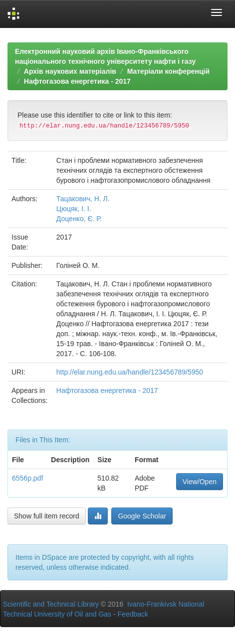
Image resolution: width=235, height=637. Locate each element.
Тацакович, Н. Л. (83, 199)
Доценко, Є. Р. (79, 219)
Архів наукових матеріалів (70, 71)
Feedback (133, 614)
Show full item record (46, 516)
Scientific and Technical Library (51, 604)
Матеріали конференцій (168, 71)
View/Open (200, 482)
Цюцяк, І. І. (73, 209)
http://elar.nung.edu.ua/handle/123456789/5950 (129, 372)
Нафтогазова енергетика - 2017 (77, 81)
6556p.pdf (27, 478)
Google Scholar (142, 516)
